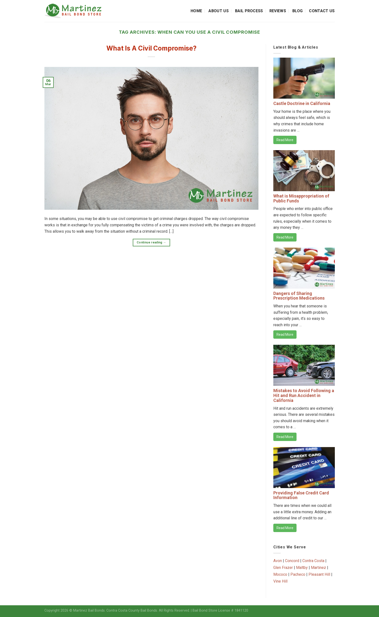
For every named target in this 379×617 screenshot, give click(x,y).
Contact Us (322, 11)
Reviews (277, 11)
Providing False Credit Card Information (301, 495)
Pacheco (297, 574)
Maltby (302, 567)
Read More (285, 140)
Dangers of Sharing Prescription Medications (299, 296)
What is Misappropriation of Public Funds (301, 198)
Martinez (318, 567)
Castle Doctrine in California (301, 103)
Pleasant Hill (319, 574)
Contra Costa (313, 560)
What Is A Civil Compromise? (151, 48)
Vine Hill (280, 581)
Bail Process (249, 11)
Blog (297, 11)
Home (196, 11)
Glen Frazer (283, 567)
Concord (292, 560)
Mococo (280, 574)
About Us (218, 11)
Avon (277, 560)
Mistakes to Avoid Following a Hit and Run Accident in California (303, 395)
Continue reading (151, 242)
